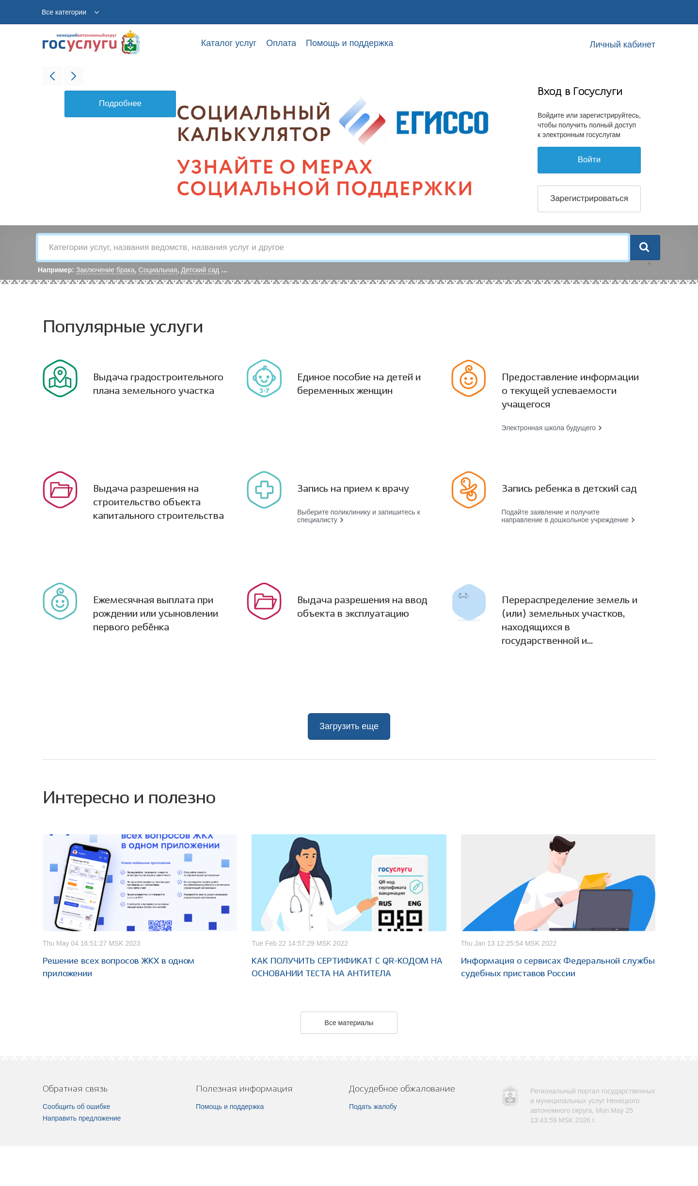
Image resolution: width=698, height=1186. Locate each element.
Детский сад (200, 270)
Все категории (64, 12)
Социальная (158, 270)
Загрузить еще (349, 726)
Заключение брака (105, 270)
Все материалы (349, 1023)
